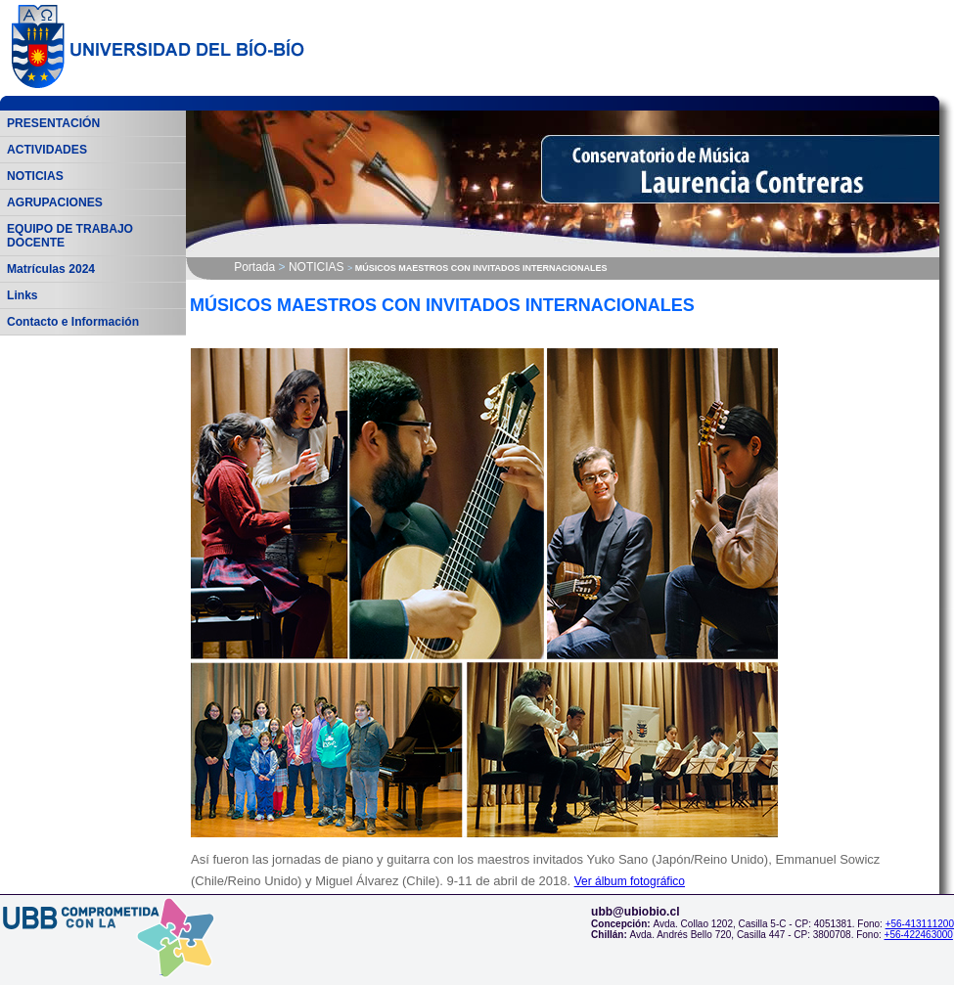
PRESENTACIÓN (53, 123)
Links (22, 295)
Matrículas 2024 (51, 269)
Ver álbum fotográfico (629, 881)
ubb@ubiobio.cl (635, 911)
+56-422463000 (919, 934)
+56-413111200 (920, 923)
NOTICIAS (35, 176)
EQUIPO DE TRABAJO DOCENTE (70, 235)
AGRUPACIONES (55, 202)
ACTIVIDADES (47, 150)
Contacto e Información (73, 322)
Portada (254, 267)
